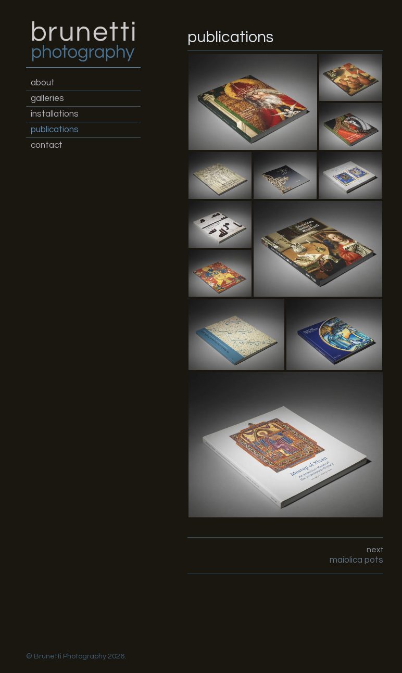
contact (46, 145)
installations (55, 114)
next (285, 555)
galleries (47, 98)
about (43, 82)
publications (55, 129)
